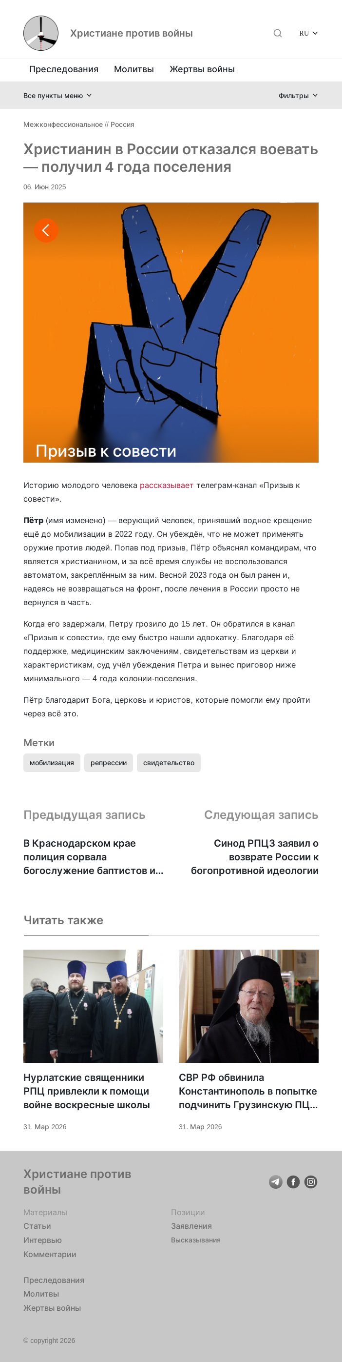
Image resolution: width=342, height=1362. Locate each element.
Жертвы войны (202, 69)
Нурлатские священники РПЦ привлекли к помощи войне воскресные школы (86, 1091)
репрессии (109, 762)
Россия (122, 124)
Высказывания (196, 1240)
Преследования (63, 69)
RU (304, 33)
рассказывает (167, 485)
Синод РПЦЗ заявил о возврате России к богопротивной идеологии (255, 856)
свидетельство (168, 762)
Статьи (37, 1226)
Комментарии (49, 1254)
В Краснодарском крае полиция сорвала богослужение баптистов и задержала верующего (89, 857)
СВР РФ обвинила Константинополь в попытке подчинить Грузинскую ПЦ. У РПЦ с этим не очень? (248, 1092)
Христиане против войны (131, 33)
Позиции (188, 1212)
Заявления (191, 1226)
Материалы (45, 1212)
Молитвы (134, 69)
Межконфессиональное (63, 124)
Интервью (42, 1240)
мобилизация (52, 762)
